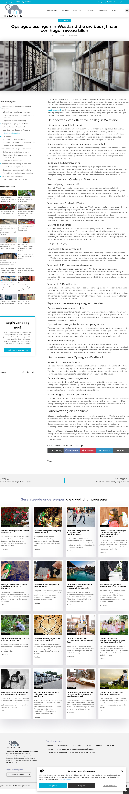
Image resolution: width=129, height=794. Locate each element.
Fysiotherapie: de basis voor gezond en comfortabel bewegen (7, 248)
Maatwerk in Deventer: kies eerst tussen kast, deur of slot (26, 216)
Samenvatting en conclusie (12, 179)
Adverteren (103, 10)
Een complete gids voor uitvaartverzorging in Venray (113, 588)
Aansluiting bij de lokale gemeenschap (18, 175)
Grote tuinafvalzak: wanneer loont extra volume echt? (25, 202)
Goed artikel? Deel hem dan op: (15, 182)
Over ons (77, 10)
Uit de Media (51, 10)
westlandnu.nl (54, 112)
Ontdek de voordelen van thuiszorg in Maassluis (111, 696)
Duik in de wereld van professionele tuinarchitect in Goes (80, 643)
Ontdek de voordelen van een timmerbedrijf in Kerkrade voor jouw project (80, 696)
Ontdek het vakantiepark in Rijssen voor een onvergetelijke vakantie (79, 589)
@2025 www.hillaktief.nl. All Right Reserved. (16, 788)
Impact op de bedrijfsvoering (14, 123)
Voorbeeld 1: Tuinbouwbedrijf (14, 142)
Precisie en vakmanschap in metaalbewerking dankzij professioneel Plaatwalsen (25, 289)
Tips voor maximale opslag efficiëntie (16, 151)
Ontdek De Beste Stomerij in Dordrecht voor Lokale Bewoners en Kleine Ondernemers (113, 535)
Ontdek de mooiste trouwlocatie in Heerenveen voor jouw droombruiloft (113, 643)
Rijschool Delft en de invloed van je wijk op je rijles (26, 273)
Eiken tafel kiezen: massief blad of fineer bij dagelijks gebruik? (8, 202)
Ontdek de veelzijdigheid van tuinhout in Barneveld (47, 642)
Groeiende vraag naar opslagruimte (17, 172)
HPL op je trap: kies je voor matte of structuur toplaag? (26, 258)
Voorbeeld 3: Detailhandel (13, 148)
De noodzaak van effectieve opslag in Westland (16, 110)
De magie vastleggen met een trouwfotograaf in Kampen (15, 696)
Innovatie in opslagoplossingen (15, 169)
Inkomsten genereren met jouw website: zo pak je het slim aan (71, 755)
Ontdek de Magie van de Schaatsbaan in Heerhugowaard (78, 535)
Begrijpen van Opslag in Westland (14, 126)
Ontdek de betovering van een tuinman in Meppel (15, 642)
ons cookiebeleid (65, 779)
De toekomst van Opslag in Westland (16, 166)
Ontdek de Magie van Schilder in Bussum (15, 534)
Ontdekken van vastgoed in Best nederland (46, 588)
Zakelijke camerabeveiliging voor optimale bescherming (8, 265)
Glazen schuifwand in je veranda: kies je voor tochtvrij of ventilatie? (8, 273)
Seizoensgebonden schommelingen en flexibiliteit (18, 118)
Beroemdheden (63, 748)
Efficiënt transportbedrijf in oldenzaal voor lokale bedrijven (46, 696)
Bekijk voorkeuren (110, 786)
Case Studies (6, 139)
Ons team (90, 10)
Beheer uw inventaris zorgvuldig (16, 154)
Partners (65, 10)
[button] (122, 771)
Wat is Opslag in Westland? (14, 129)
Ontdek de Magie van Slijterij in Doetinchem (47, 534)
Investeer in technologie (12, 163)
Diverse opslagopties (11, 135)
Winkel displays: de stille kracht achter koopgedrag (26, 230)
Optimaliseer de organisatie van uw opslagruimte (17, 158)
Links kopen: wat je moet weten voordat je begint (75, 751)
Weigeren (81, 786)
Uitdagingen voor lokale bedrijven (16, 114)
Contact (115, 10)
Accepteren (53, 786)
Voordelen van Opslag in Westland (16, 132)
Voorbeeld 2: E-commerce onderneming (19, 145)
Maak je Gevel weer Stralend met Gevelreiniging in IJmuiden (14, 589)
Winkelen (64, 23)
